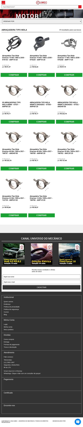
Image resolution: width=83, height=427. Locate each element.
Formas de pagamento (11, 345)
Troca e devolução (10, 348)
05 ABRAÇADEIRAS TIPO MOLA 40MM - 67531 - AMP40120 (11, 105)
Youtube (16, 411)
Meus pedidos (8, 330)
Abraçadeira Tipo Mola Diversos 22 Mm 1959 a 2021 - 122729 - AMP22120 (13, 199)
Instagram (9, 411)
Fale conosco (8, 358)
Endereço (7, 305)
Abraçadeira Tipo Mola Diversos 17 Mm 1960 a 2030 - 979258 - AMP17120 (69, 57)
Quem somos (8, 302)
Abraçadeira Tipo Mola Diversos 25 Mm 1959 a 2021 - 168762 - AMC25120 (69, 152)
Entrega (6, 343)
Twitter (12, 411)
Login (6, 325)
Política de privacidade (11, 308)
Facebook (5, 411)
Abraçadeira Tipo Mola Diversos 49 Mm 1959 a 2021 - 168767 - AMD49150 (13, 152)
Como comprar (9, 340)
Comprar (13, 75)
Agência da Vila (70, 422)
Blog (5, 315)
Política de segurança (11, 310)
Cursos (6, 313)
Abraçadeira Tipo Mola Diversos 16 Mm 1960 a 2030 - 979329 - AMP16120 (41, 57)
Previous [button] (1, 255)
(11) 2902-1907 (9, 363)
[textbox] (41, 6)
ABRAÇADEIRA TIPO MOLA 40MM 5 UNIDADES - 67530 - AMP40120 (41, 105)
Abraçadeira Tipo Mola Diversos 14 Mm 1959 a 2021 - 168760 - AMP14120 (41, 199)
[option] (14, 255)
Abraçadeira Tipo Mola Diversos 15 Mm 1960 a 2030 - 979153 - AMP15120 (13, 57)
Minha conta (8, 328)
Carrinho (79, 2)
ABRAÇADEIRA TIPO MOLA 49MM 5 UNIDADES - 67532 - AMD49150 (69, 105)
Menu (3, 2)
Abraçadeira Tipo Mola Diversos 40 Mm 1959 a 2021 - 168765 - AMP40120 (41, 152)
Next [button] (81, 255)
